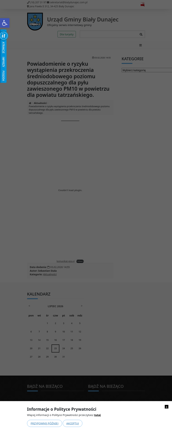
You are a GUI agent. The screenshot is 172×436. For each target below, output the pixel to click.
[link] (4, 23)
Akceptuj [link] (72, 423)
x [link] (166, 406)
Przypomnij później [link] (44, 423)
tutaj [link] (97, 415)
